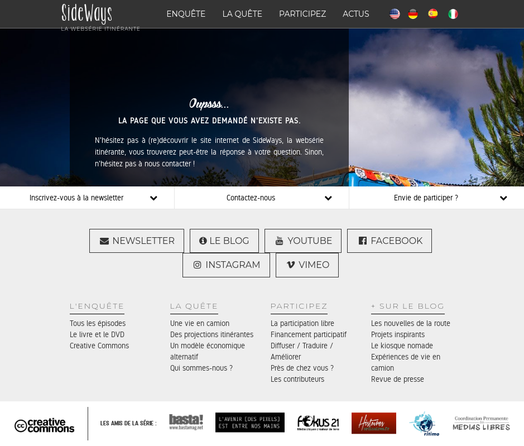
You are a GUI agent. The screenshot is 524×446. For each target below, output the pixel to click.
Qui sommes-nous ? (201, 367)
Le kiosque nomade (402, 345)
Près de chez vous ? (302, 367)
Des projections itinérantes (211, 334)
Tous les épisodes (98, 323)
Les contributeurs (297, 379)
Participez (302, 14)
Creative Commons (99, 345)
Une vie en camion (199, 323)
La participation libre (302, 323)
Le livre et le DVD (97, 334)
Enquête (185, 14)
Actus (356, 14)
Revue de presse (397, 379)
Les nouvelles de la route (410, 323)
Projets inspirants (398, 334)
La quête (243, 14)
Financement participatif (309, 334)
